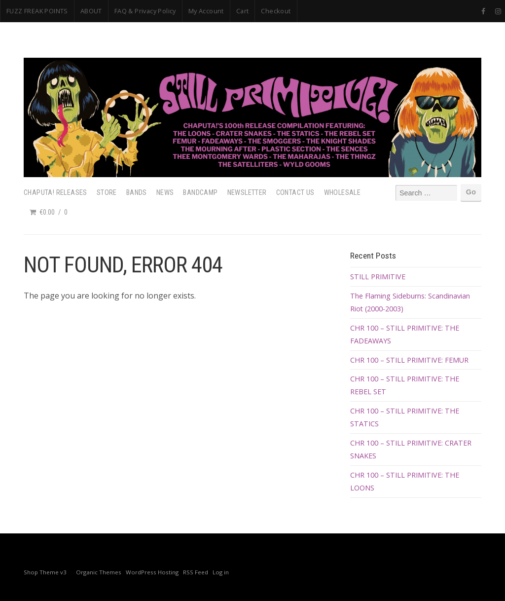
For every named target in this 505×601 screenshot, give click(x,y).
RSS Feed (195, 572)
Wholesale (342, 192)
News (165, 192)
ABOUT (91, 10)
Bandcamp (200, 192)
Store (107, 192)
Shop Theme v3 (45, 572)
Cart (242, 10)
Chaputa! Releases (55, 192)
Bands (136, 192)
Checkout (275, 10)
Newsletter (247, 192)
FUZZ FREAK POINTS (37, 10)
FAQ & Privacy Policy (145, 10)
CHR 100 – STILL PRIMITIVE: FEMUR (409, 360)
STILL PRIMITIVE (377, 276)
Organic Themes (98, 572)
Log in (221, 572)
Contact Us (295, 192)
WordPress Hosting (152, 572)
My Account (206, 10)
